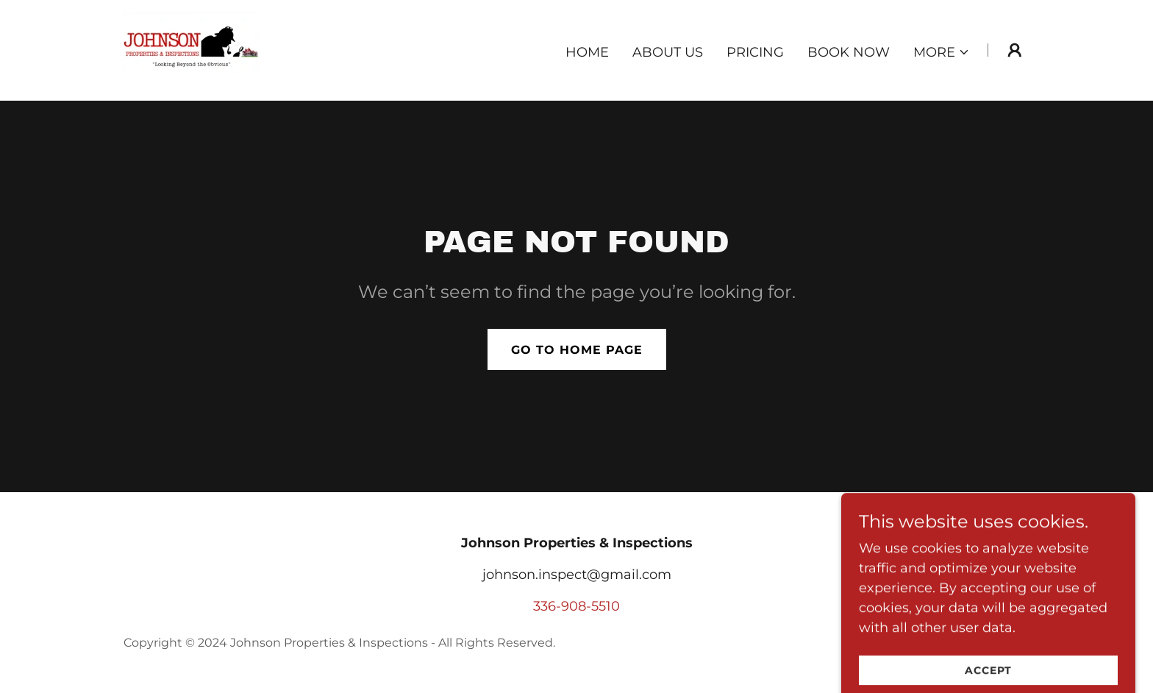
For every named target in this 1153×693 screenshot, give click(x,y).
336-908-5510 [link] (576, 606)
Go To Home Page (577, 350)
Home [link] (587, 52)
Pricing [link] (755, 52)
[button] (941, 52)
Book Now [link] (848, 52)
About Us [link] (667, 52)
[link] (192, 49)
